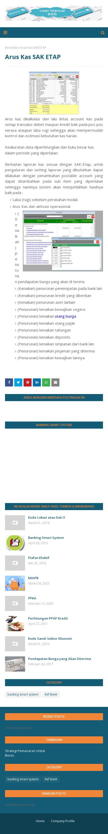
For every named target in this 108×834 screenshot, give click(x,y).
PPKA (32, 598)
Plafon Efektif (38, 557)
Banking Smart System (46, 537)
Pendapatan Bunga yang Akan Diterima (59, 658)
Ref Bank (51, 694)
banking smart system (23, 694)
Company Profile (63, 821)
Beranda (11, 47)
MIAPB (33, 578)
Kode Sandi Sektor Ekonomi (50, 638)
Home (40, 821)
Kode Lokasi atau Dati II (46, 517)
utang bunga (65, 316)
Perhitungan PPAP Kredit (48, 618)
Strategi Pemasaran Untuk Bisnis (25, 753)
